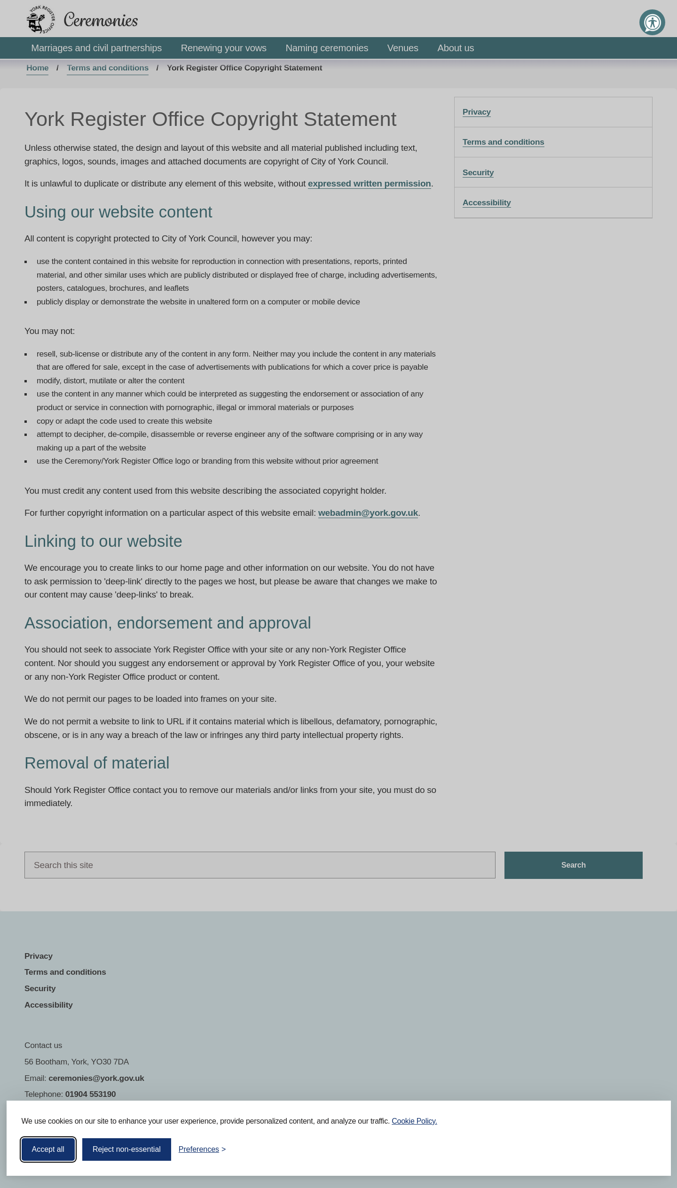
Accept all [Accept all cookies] (48, 1149)
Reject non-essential (127, 1149)
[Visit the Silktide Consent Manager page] (650, 1149)
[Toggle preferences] (202, 1149)
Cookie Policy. (414, 1121)
